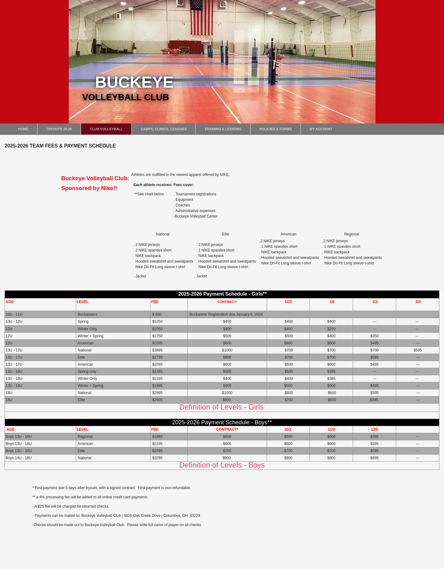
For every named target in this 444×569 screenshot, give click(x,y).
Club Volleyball (106, 129)
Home (23, 129)
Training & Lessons (222, 129)
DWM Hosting (235, 567)
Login (16, 557)
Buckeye (134, 82)
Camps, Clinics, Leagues (164, 129)
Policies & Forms (275, 129)
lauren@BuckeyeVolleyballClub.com (104, 548)
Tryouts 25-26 (59, 129)
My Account (321, 129)
